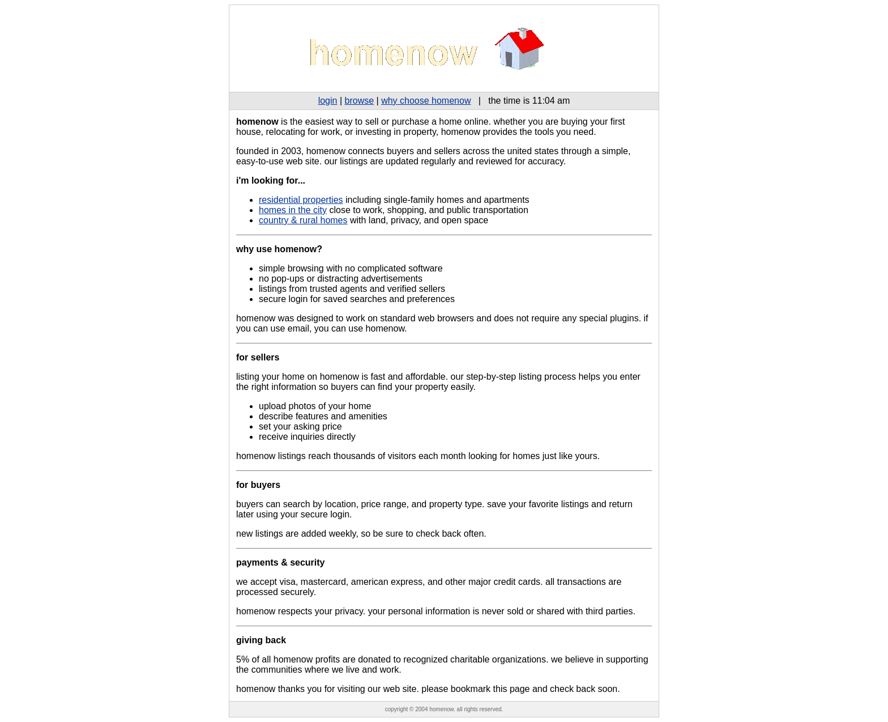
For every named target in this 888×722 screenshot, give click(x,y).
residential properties (301, 200)
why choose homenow (426, 100)
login (328, 100)
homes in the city (293, 210)
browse (359, 100)
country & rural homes (303, 220)
